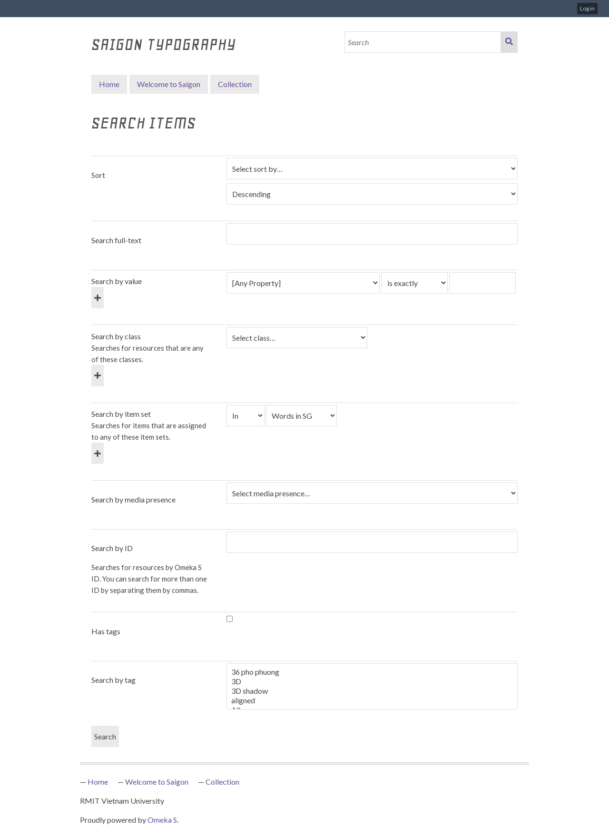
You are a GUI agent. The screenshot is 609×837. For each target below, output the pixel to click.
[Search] (422, 42)
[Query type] (414, 283)
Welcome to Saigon (168, 84)
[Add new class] (97, 375)
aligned (371, 700)
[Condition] (245, 415)
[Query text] (482, 283)
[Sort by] (372, 168)
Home (109, 84)
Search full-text (116, 240)
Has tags (105, 631)
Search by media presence (133, 499)
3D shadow (371, 691)
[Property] (303, 283)
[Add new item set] (97, 453)
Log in (587, 8)
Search (509, 42)
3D (371, 681)
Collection (222, 781)
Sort (98, 174)
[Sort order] (372, 194)
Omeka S (162, 819)
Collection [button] (235, 84)
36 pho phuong (371, 672)
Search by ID (112, 547)
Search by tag (113, 679)
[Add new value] (97, 297)
